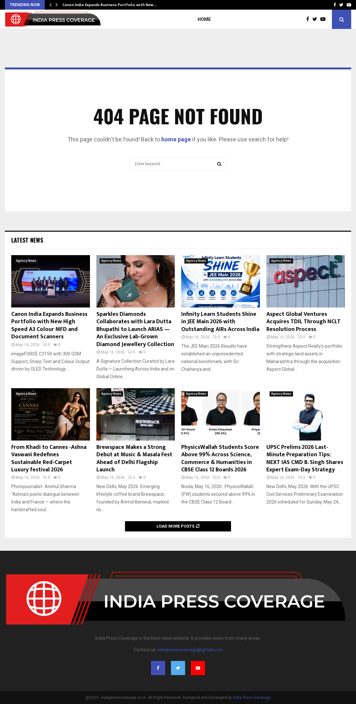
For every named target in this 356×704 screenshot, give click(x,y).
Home (204, 19)
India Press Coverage (252, 697)
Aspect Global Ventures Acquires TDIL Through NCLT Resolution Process (303, 321)
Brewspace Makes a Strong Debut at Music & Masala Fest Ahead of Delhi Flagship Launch (134, 458)
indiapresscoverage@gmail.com (190, 649)
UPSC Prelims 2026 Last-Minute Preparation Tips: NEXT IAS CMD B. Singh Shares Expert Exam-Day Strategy (304, 458)
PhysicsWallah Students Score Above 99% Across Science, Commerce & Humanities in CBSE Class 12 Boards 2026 (220, 458)
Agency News (26, 261)
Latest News (27, 240)
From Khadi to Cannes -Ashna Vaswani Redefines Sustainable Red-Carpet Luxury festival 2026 (48, 458)
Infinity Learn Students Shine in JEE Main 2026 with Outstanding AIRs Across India (220, 321)
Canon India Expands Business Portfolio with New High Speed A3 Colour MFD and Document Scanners (49, 325)
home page (176, 139)
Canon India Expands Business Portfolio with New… (109, 5)
